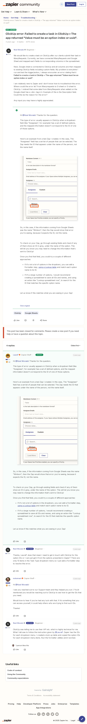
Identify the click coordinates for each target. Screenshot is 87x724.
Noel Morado (19, 50)
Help (19, 704)
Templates (74, 704)
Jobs (53, 704)
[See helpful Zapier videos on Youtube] (57, 714)
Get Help (6, 11)
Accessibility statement (51, 695)
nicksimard (17, 578)
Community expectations (18, 678)
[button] (70, 4)
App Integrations (43, 708)
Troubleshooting (28, 18)
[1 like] (20, 645)
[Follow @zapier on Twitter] (52, 714)
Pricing (11, 704)
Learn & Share (22, 11)
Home (6, 18)
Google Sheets (31, 313)
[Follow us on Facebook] (39, 714)
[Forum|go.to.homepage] (22, 4)
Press (45, 704)
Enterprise (62, 704)
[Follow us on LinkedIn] (43, 714)
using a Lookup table (47, 267)
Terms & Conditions (34, 695)
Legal (73, 720)
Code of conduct (14, 670)
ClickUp (17, 313)
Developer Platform (32, 704)
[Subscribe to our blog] (48, 714)
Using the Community (16, 674)
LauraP (15, 355)
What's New (40, 11)
